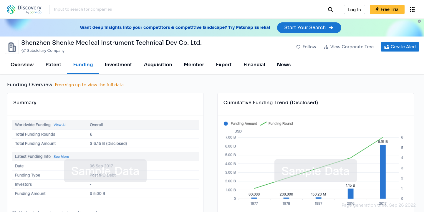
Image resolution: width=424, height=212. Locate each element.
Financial (254, 65)
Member (194, 65)
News (284, 65)
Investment (118, 65)
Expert (224, 65)
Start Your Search (309, 27)
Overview (22, 65)
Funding (83, 65)
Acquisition (158, 65)
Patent (54, 65)
